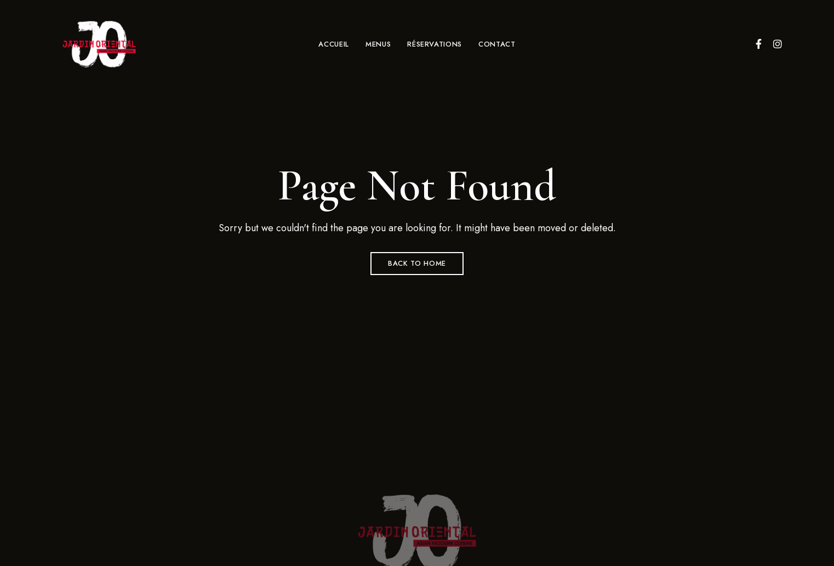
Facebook (759, 44)
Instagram (777, 44)
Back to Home (417, 263)
